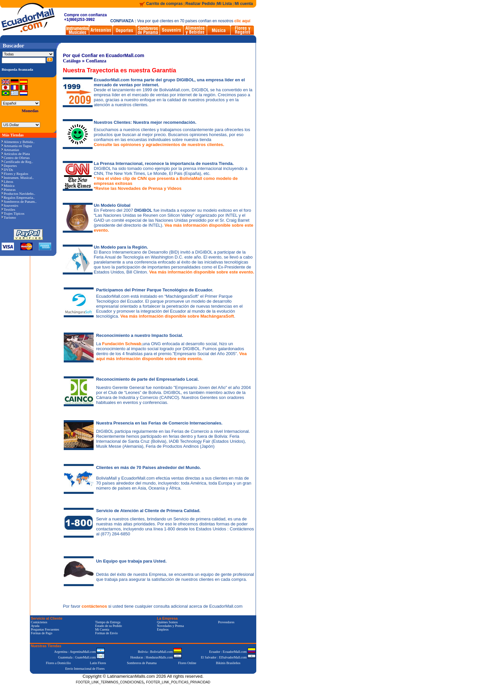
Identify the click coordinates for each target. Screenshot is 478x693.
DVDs (7, 170)
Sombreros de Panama (141, 663)
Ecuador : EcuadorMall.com (232, 652)
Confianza (96, 60)
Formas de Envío (106, 633)
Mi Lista (224, 3)
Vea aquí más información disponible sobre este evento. (171, 356)
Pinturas (9, 190)
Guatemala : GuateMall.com (81, 657)
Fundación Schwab (121, 343)
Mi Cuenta (102, 629)
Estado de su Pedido (108, 626)
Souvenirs (10, 205)
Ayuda (35, 626)
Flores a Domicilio (58, 663)
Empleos (163, 629)
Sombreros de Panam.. (19, 201)
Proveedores (226, 622)
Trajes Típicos (13, 213)
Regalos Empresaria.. (18, 197)
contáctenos (95, 606)
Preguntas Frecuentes (45, 629)
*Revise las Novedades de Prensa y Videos (137, 188)
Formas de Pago (41, 633)
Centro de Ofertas (16, 158)
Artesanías (10, 150)
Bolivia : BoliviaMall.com (160, 652)
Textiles (8, 209)
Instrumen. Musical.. (18, 178)
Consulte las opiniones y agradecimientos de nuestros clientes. (159, 144)
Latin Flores (98, 663)
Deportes (9, 166)
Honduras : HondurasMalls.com (156, 657)
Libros (7, 182)
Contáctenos (39, 622)
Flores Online (187, 663)
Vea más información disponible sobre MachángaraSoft (177, 316)
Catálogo (72, 60)
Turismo (9, 217)
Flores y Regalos (15, 174)
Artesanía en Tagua (17, 146)
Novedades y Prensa (170, 626)
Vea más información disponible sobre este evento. (201, 272)
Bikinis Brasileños (228, 663)
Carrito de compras (164, 3)
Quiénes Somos (167, 622)
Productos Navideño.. (18, 193)
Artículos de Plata (16, 154)
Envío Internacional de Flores (85, 668)
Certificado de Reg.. (17, 162)
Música (8, 186)
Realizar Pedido (201, 3)
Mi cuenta (244, 3)
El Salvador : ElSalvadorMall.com (228, 657)
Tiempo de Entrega (107, 622)
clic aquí (242, 21)
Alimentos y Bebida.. (18, 142)
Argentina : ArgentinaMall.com (79, 652)
